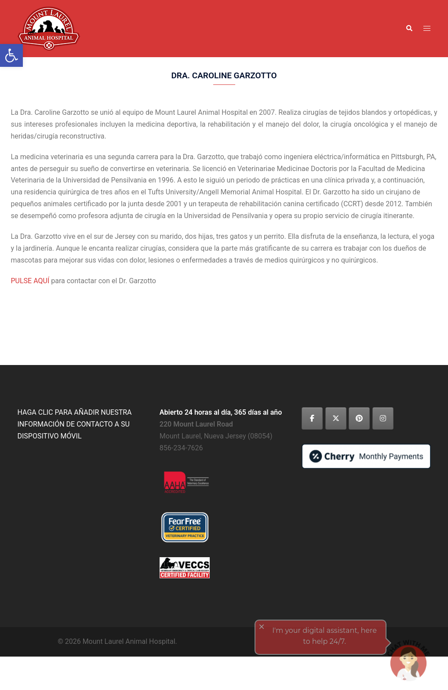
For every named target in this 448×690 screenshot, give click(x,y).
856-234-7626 (181, 448)
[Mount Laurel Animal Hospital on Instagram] (382, 418)
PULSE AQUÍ (30, 281)
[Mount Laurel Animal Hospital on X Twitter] (335, 418)
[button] (408, 28)
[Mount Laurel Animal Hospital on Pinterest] (359, 418)
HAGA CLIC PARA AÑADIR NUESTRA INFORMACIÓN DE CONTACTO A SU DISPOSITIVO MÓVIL (75, 424)
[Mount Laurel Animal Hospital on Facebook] (312, 418)
